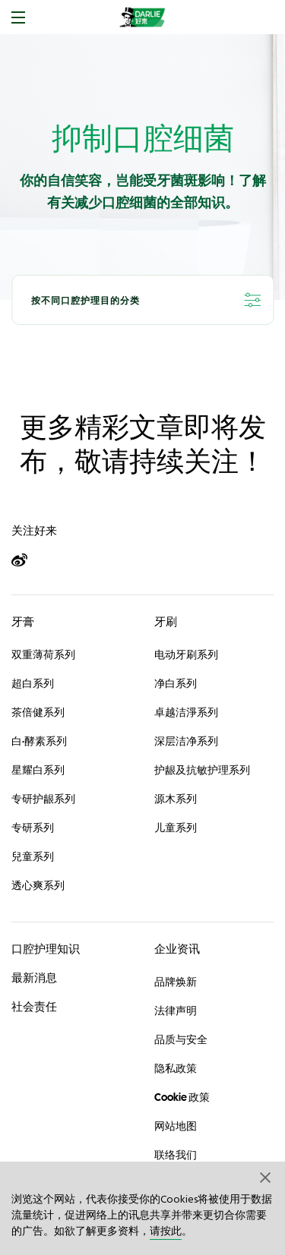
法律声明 (175, 1010)
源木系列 (175, 799)
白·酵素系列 (39, 741)
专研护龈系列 (43, 799)
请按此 (166, 1232)
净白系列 (175, 683)
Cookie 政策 (182, 1097)
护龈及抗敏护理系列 (202, 770)
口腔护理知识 (45, 948)
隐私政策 (175, 1068)
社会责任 (34, 1006)
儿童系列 (175, 827)
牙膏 (22, 621)
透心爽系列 (38, 885)
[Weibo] (26, 561)
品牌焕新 (175, 982)
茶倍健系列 (38, 712)
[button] (266, 1176)
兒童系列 (32, 856)
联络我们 (175, 1155)
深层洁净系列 (186, 741)
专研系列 (32, 827)
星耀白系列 (38, 770)
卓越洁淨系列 (186, 712)
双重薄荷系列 (43, 654)
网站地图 (175, 1126)
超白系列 (32, 683)
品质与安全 (180, 1039)
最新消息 (34, 977)
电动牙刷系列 (186, 654)
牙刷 (165, 621)
